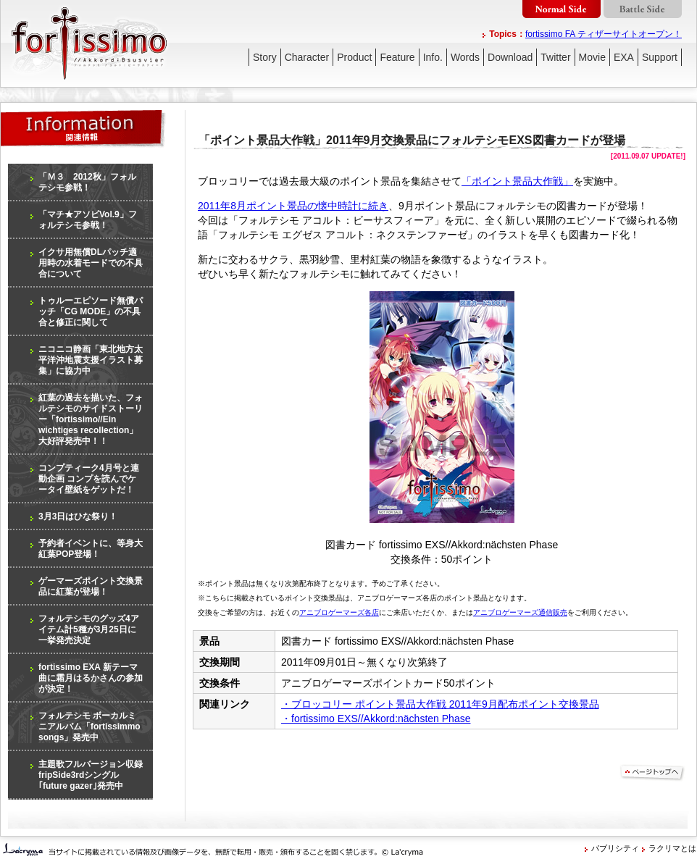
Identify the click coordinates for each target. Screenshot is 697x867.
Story (265, 57)
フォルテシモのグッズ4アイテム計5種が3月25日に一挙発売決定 (88, 629)
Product (354, 57)
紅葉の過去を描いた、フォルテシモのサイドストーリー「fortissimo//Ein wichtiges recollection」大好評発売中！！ (90, 419)
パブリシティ (615, 848)
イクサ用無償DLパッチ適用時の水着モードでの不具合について (90, 263)
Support (659, 57)
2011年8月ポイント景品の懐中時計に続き (293, 205)
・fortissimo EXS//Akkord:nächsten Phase (375, 718)
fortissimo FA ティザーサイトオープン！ (603, 34)
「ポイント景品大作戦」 (517, 181)
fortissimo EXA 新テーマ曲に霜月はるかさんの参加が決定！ (90, 678)
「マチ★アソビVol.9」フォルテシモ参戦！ (87, 219)
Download (510, 57)
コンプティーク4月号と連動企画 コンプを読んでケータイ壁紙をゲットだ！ (88, 479)
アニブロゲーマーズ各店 (339, 612)
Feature (397, 57)
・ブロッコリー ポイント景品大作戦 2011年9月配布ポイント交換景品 (440, 704)
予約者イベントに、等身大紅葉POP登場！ (90, 548)
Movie (592, 57)
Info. (433, 57)
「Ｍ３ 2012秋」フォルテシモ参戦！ (87, 182)
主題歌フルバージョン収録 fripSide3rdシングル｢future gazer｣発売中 (90, 775)
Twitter (555, 57)
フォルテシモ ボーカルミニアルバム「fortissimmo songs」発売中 (89, 726)
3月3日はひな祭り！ (77, 516)
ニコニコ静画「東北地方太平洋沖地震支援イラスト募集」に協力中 (90, 360)
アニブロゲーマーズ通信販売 (520, 612)
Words (465, 57)
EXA (624, 57)
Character (307, 57)
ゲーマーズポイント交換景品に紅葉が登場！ (90, 586)
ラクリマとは (672, 848)
